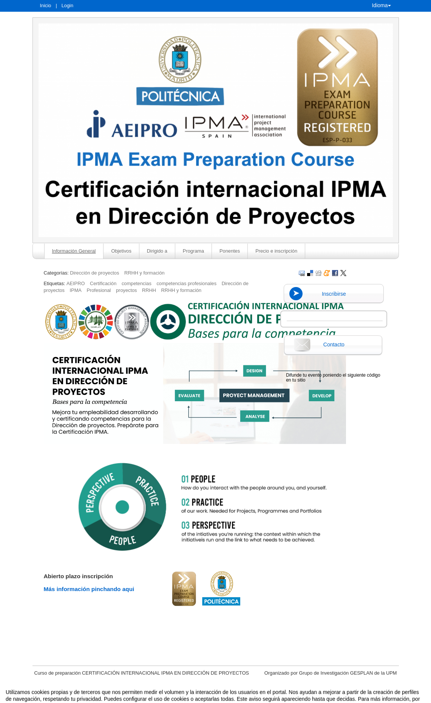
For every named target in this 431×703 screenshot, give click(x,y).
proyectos (126, 290)
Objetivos (121, 251)
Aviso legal (136, 696)
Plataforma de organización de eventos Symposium (219, 696)
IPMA (76, 290)
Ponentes (229, 251)
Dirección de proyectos (94, 273)
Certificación (103, 283)
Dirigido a (157, 251)
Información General (74, 251)
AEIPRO (75, 283)
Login (67, 5)
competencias (136, 283)
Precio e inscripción (276, 251)
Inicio (45, 5)
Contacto (333, 344)
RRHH (149, 290)
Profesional (99, 290)
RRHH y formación (144, 273)
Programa (193, 251)
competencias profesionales (186, 283)
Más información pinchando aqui (89, 589)
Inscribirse (334, 294)
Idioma (381, 5)
